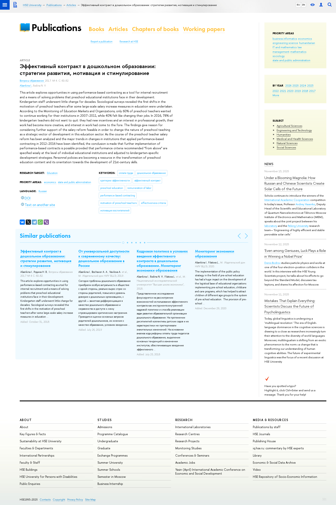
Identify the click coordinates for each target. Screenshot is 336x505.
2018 (305, 91)
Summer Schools (109, 470)
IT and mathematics (285, 47)
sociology (279, 56)
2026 (288, 85)
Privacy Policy (75, 499)
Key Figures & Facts (33, 434)
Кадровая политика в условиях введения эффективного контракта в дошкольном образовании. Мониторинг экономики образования (162, 260)
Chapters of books (155, 29)
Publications (56, 27)
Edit (324, 498)
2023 (310, 85)
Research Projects (187, 441)
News (268, 164)
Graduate (104, 448)
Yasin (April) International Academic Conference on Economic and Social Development (210, 471)
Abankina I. (26, 85)
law (300, 47)
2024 (303, 85)
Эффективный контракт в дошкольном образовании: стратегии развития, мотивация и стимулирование (45, 258)
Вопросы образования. (32, 80)
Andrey (300, 204)
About (26, 420)
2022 (276, 91)
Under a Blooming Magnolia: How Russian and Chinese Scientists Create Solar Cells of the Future (294, 183)
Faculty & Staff (30, 462)
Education (52, 173)
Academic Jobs (185, 462)
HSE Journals (261, 434)
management (281, 52)
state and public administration (291, 60)
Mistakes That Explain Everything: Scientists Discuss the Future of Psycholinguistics (289, 306)
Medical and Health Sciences (295, 139)
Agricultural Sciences (289, 126)
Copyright (59, 499)
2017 (312, 91)
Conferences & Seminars (192, 455)
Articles (118, 29)
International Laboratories (192, 427)
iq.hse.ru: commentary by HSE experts (278, 448)
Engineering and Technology (294, 130)
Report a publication (101, 41)
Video (257, 470)
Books (96, 29)
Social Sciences (286, 147)
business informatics (285, 38)
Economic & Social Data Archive (274, 462)
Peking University (298, 226)
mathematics (298, 52)
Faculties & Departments (36, 448)
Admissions (105, 427)
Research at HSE (129, 41)
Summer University (110, 462)
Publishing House (264, 441)
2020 (290, 91)
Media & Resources (270, 420)
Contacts (45, 499)
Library (257, 455)
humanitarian (307, 43)
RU (298, 4)
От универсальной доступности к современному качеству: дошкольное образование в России (103, 258)
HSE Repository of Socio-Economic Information (285, 477)
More (276, 95)
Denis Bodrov (272, 263)
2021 (283, 91)
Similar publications (45, 235)
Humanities (284, 134)
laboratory (270, 226)
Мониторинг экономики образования (214, 253)
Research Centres (187, 434)
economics (305, 38)
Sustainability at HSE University (41, 441)
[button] (123, 243)
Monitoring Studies (188, 448)
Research (184, 420)
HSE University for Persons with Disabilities (48, 477)
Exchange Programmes (113, 455)
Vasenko (310, 204)
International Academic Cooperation (287, 200)
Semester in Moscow (112, 477)
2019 (298, 91)
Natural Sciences (287, 143)
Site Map (90, 499)
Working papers (204, 29)
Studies (105, 420)
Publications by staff (266, 427)
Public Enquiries (30, 484)
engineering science (285, 43)
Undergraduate (108, 441)
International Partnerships (37, 455)
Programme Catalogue (113, 434)
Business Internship (110, 484)
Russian (43, 191)
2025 (295, 85)
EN (303, 4)
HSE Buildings (28, 470)
